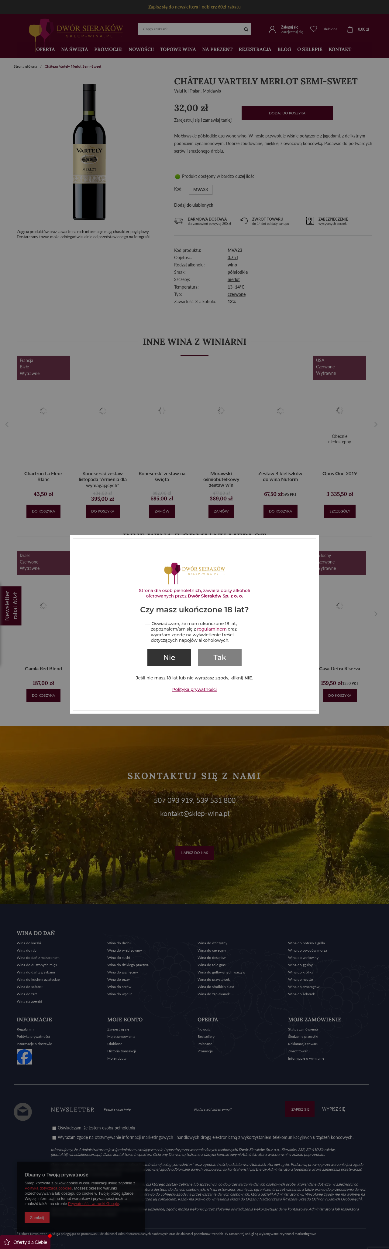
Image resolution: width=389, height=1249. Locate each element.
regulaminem (212, 629)
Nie (169, 657)
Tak (220, 657)
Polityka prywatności (194, 689)
